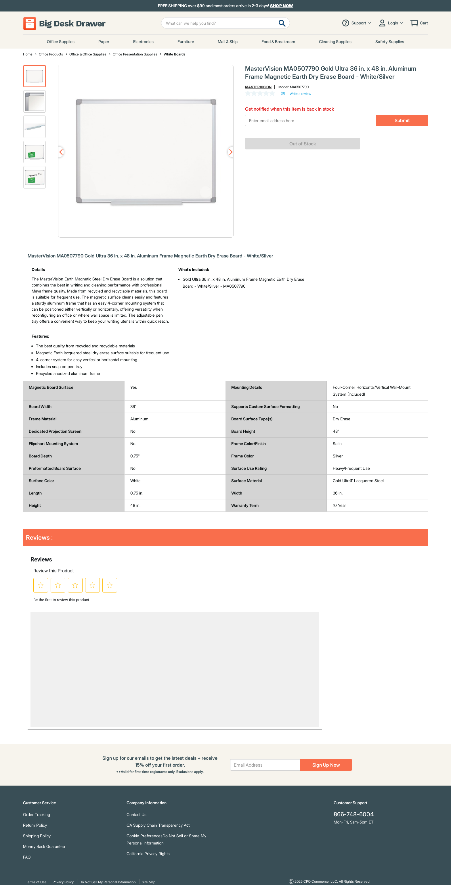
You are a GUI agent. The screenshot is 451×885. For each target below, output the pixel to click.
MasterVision (258, 87)
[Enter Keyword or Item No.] (225, 23)
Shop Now (281, 5)
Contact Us (136, 814)
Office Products (51, 54)
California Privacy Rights (148, 853)
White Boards (174, 54)
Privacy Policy (63, 882)
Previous (58, 152)
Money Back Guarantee (44, 846)
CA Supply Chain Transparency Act (158, 825)
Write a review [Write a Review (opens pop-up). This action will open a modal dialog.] (300, 94)
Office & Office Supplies (87, 54)
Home (28, 54)
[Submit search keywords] (282, 23)
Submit (402, 120)
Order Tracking (36, 814)
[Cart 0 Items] (419, 23)
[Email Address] (265, 765)
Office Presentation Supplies (135, 54)
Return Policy (35, 825)
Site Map (148, 882)
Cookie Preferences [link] (145, 835)
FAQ (27, 857)
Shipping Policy (37, 835)
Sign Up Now (326, 765)
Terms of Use (36, 882)
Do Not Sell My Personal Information (108, 882)
